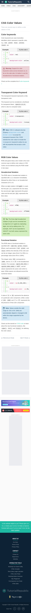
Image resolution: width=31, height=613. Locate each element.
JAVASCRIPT (21, 5)
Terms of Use (15, 544)
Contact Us (15, 554)
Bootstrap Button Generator (15, 576)
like (3, 526)
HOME (3, 5)
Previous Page (8, 338)
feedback (15, 526)
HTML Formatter (15, 569)
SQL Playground (15, 578)
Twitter (23, 528)
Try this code (23, 49)
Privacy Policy (15, 546)
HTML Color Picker (15, 574)
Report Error (15, 556)
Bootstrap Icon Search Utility (15, 566)
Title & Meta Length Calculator (15, 571)
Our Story (15, 542)
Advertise (15, 559)
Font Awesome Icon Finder (15, 581)
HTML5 (9, 5)
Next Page (24, 338)
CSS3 (14, 5)
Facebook (16, 528)
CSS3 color (20, 323)
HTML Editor (15, 583)
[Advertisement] (15, 15)
